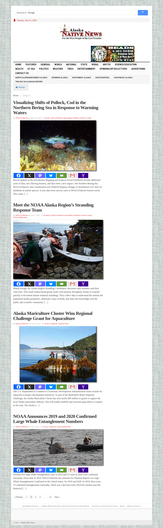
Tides (70, 68)
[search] (75, 12)
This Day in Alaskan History (29, 82)
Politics (44, 68)
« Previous (19, 497)
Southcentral (102, 78)
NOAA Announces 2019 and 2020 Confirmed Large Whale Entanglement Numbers (55, 419)
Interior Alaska (60, 78)
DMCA (122, 506)
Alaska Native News (27, 523)
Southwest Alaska (81, 78)
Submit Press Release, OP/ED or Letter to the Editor (65, 506)
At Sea (31, 68)
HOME (18, 64)
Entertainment (86, 68)
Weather (58, 68)
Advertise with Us (30, 506)
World (58, 64)
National (71, 64)
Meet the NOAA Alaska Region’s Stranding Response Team (53, 207)
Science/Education (126, 64)
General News (63, 324)
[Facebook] (19, 175)
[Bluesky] (51, 175)
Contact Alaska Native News (104, 506)
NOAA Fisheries (22, 118)
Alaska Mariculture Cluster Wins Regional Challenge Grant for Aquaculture (52, 316)
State (84, 64)
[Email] (62, 175)
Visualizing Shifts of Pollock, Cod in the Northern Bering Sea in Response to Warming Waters (55, 107)
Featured (31, 64)
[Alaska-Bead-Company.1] (113, 53)
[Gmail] (72, 175)
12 (50, 497)
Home (20, 87)
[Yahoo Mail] (83, 175)
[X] (29, 175)
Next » (57, 497)
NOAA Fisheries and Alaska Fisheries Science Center (71, 118)
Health (19, 68)
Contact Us (22, 73)
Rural (95, 64)
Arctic (107, 64)
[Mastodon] (40, 175)
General (45, 64)
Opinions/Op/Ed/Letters (113, 68)
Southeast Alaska (123, 78)
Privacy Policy (134, 506)
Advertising (138, 68)
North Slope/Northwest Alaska (31, 78)
